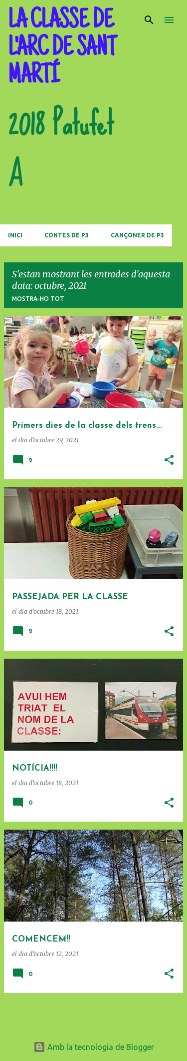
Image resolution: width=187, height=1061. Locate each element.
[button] (169, 460)
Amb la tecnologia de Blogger (93, 1047)
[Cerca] (149, 20)
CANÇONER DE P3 (137, 235)
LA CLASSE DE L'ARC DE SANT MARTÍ (62, 49)
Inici (15, 235)
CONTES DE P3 (66, 235)
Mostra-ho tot (38, 298)
